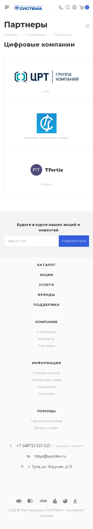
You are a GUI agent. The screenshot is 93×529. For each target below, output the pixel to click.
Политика (46, 394)
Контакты (46, 339)
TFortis (46, 184)
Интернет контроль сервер (46, 138)
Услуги (46, 285)
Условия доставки (46, 380)
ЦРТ (46, 91)
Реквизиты (46, 387)
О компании (46, 332)
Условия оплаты (46, 373)
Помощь (46, 411)
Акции (46, 275)
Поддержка (46, 305)
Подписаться (74, 241)
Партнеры (46, 346)
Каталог (46, 265)
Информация (46, 363)
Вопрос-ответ (46, 428)
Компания (46, 322)
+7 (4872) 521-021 (34, 446)
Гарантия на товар (46, 421)
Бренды (46, 295)
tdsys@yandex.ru (50, 456)
